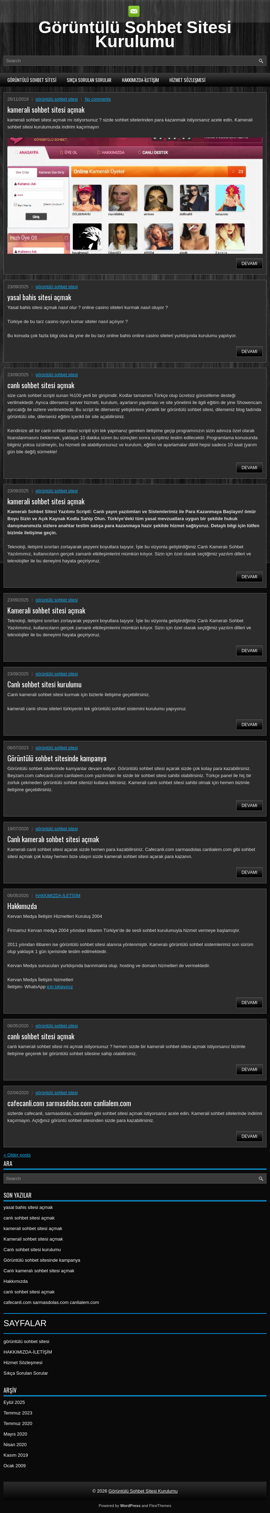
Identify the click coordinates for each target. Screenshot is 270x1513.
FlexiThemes (160, 1505)
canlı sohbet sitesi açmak (40, 385)
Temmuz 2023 (18, 1413)
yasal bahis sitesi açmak (39, 297)
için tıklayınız (60, 986)
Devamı (249, 263)
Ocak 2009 (15, 1465)
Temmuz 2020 (18, 1423)
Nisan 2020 (15, 1444)
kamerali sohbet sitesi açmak (45, 109)
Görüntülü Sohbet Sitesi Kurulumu (134, 34)
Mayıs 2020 (15, 1434)
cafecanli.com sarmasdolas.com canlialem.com (69, 1103)
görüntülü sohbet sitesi (31, 79)
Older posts (17, 1155)
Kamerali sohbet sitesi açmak (46, 610)
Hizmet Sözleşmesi (187, 79)
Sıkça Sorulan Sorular (89, 79)
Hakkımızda (22, 906)
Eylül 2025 (14, 1402)
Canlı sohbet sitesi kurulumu (44, 684)
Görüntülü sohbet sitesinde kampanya (57, 758)
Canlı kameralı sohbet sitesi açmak (53, 839)
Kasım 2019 (16, 1455)
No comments (98, 99)
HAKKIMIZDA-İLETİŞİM (140, 79)
